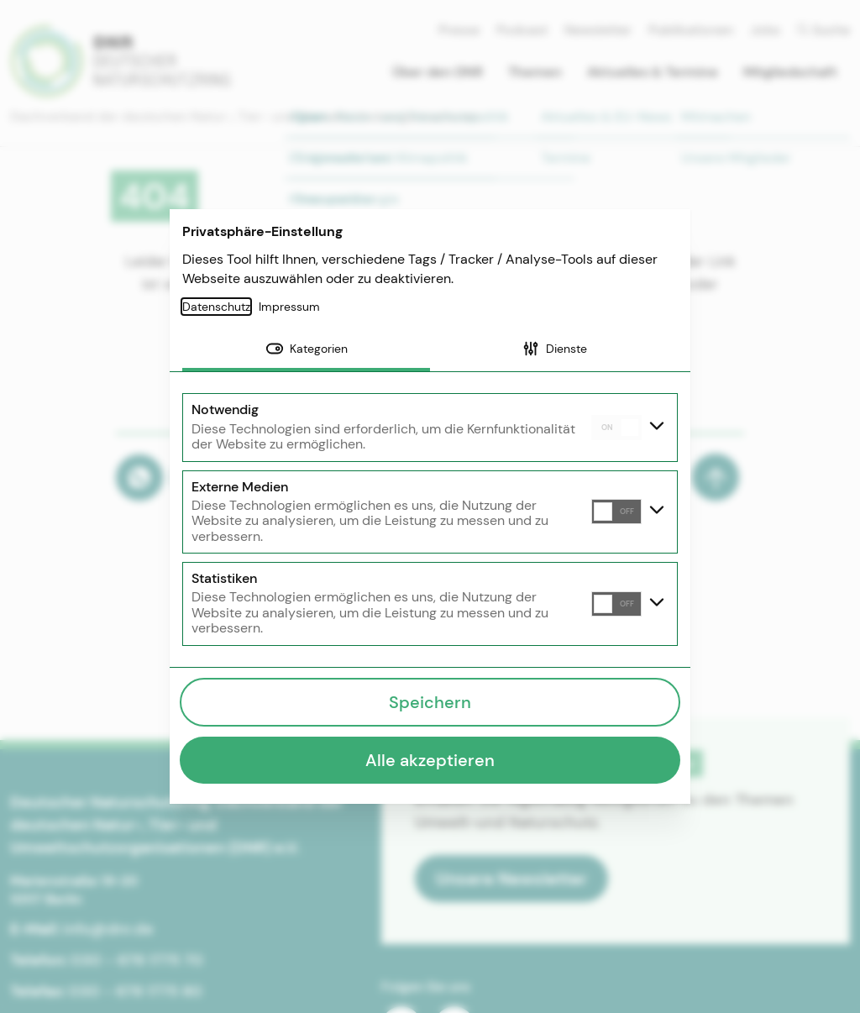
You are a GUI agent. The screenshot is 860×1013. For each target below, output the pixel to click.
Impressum (289, 306)
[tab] (306, 350)
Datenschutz (216, 306)
